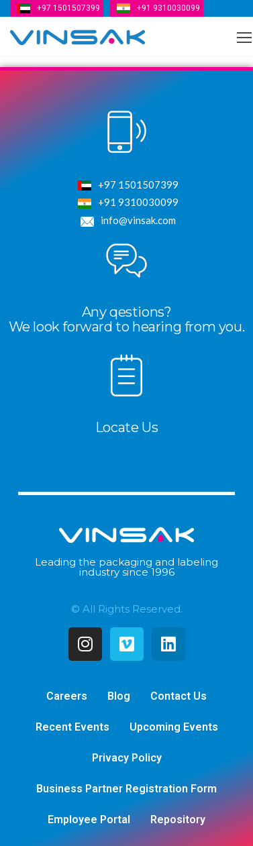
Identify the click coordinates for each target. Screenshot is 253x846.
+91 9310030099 (168, 8)
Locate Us (126, 427)
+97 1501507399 (68, 8)
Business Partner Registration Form (126, 788)
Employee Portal (89, 819)
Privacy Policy (127, 757)
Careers (66, 696)
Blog (118, 696)
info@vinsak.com (126, 221)
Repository (177, 819)
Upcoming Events (174, 727)
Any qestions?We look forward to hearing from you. (127, 319)
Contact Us (178, 696)
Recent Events (72, 727)
